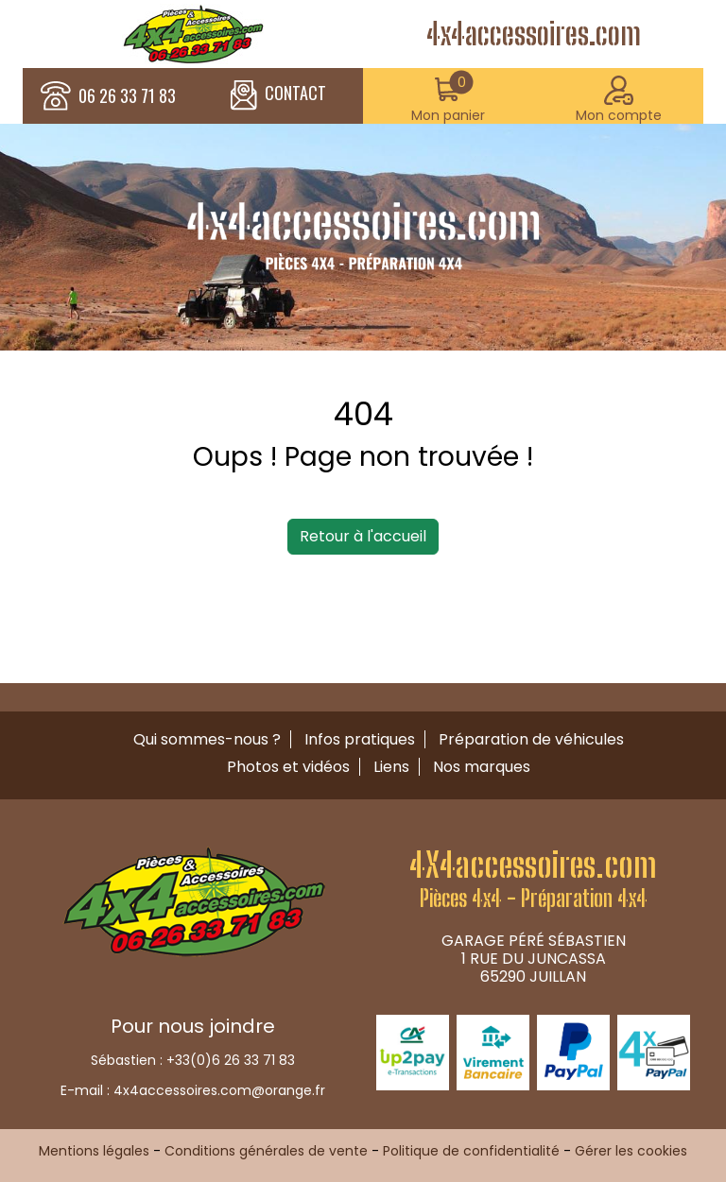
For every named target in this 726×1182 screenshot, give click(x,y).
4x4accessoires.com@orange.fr (219, 1090)
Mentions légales (94, 1150)
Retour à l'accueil (363, 536)
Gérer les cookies (631, 1150)
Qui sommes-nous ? (207, 739)
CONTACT (278, 95)
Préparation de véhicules (531, 739)
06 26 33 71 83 (127, 96)
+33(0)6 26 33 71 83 (230, 1060)
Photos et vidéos (288, 767)
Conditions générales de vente (266, 1150)
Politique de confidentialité (471, 1150)
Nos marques (481, 767)
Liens (391, 767)
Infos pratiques (359, 739)
